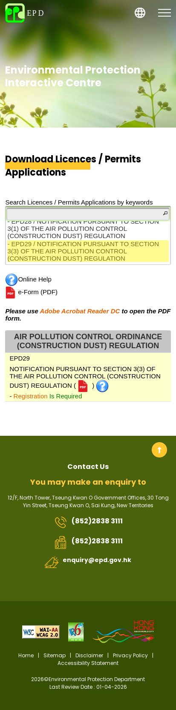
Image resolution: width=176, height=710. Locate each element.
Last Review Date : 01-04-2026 (88, 686)
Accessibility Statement (88, 663)
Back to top (159, 449)
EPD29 (19, 358)
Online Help (28, 279)
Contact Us (88, 466)
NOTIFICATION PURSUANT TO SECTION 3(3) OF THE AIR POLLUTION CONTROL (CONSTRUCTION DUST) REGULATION (84, 377)
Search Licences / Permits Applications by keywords (79, 202)
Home (26, 655)
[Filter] (87, 213)
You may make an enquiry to (88, 482)
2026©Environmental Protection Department (87, 683)
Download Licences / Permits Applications (73, 166)
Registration (31, 396)
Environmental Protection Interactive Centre (73, 76)
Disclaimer (89, 655)
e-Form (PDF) (31, 292)
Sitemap (54, 655)
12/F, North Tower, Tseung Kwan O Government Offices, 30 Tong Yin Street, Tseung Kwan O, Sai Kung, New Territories (88, 501)
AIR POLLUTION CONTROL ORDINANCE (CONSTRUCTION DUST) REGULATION (88, 341)
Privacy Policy (130, 655)
